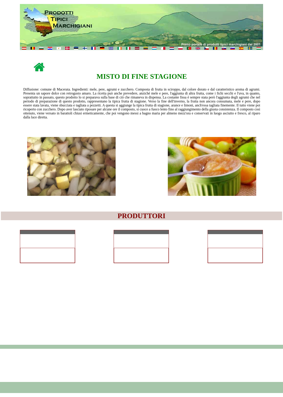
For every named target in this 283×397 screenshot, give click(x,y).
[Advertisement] (141, 365)
